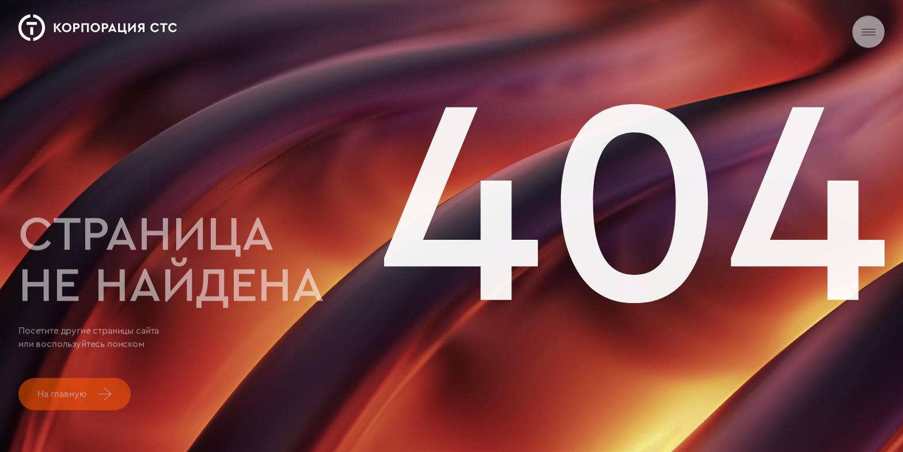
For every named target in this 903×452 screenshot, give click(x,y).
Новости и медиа (467, 26)
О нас (322, 26)
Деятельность (383, 26)
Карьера (539, 27)
